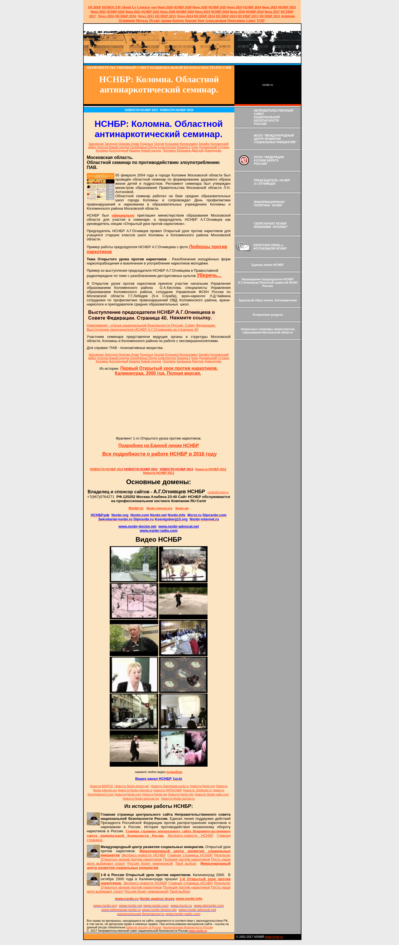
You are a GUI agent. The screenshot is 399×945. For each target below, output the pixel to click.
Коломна (102, 150)
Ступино (223, 147)
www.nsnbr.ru (274, 936)
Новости (132, 786)
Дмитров (198, 150)
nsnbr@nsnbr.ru (218, 492)
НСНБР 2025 (217, 7)
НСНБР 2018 (255, 11)
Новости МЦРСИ (102, 786)
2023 (269, 7)
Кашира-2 (184, 147)
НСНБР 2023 (287, 7)
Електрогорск (167, 147)
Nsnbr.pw (182, 508)
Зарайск (203, 143)
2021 (133, 11)
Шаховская (96, 143)
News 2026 (165, 7)
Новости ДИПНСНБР (167, 790)
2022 (98, 11)
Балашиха (184, 150)
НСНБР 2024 (252, 7)
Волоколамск (189, 143)
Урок (201, 20)
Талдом (159, 143)
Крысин (191, 20)
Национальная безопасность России (188, 927)
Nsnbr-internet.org (159, 508)
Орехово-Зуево (128, 143)
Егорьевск (172, 143)
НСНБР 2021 (150, 11)
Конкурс (178, 20)
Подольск (146, 143)
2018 (237, 11)
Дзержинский (208, 147)
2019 (202, 11)
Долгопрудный (118, 150)
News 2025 (200, 7)
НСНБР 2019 (220, 11)
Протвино (169, 150)
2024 (238, 7)
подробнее (174, 772)
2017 (272, 11)
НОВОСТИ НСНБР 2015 (107, 469)
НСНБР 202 (183, 7)
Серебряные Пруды (143, 147)
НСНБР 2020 (185, 11)
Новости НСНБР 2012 (210, 469)
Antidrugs (288, 16)
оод (154, 7)
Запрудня (110, 143)
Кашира (134, 150)
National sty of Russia (143, 927)
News (231, 7)
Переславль (236, 20)
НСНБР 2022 (116, 11)
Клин (194, 147)
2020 (167, 11)
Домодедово (212, 150)
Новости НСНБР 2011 (158, 472)
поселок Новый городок (113, 147)
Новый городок (151, 150)
